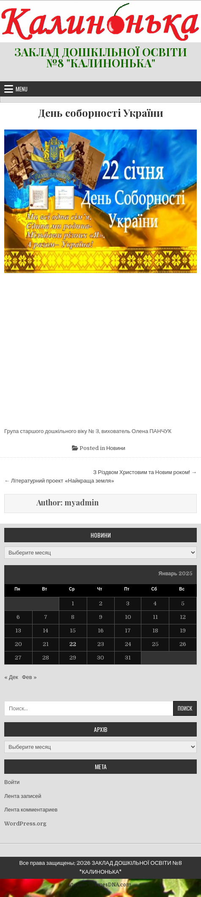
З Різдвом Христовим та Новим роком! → (145, 472)
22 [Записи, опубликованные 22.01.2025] (72, 644)
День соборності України (100, 113)
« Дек (11, 677)
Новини (115, 448)
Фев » (29, 677)
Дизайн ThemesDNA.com (100, 885)
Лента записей (22, 796)
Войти (11, 782)
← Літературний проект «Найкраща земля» (59, 480)
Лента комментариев (31, 809)
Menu (22, 89)
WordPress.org (25, 823)
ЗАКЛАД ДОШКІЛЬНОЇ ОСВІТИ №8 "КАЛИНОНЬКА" (100, 57)
